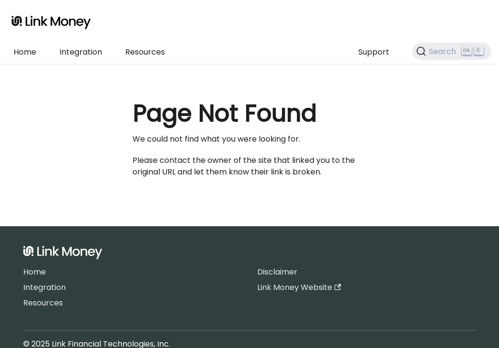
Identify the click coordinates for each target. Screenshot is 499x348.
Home (25, 52)
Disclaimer (277, 271)
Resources (145, 52)
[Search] (451, 51)
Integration (80, 52)
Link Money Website (299, 287)
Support (373, 52)
